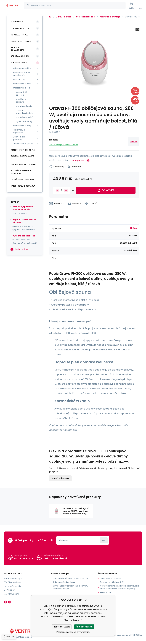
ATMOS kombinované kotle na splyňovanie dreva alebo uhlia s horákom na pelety (119, 587)
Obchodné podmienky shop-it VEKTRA (70, 578)
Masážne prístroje (24, 106)
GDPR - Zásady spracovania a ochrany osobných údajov (70, 587)
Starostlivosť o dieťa (22, 83)
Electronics (17, 21)
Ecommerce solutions (120, 635)
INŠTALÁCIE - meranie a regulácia (22, 172)
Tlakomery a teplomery (19, 131)
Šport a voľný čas (20, 56)
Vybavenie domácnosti (17, 48)
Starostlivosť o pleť (24, 117)
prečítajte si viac (78, 160)
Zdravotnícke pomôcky (19, 138)
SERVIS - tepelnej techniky (23, 164)
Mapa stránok (25, 637)
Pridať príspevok (60, 478)
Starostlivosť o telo (85, 16)
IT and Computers (20, 28)
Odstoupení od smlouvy (64, 582)
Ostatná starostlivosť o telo (24, 111)
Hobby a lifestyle (19, 34)
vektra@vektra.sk (56, 558)
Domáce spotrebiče (21, 41)
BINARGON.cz (136, 635)
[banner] (12, 5)
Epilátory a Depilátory (23, 68)
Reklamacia (105, 592)
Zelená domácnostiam (22, 179)
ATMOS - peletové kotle (22, 150)
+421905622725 (23, 558)
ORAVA (133, 141)
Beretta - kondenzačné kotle (22, 157)
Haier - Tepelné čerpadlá (23, 186)
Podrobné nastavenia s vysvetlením (73, 632)
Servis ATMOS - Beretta (110, 578)
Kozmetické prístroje (110, 16)
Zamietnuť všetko (62, 627)
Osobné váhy (19, 79)
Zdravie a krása (63, 16)
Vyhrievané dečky (24, 121)
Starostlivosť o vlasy (22, 125)
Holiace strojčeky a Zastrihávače (21, 74)
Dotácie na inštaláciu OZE (112, 582)
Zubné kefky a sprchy (23, 143)
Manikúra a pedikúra (21, 100)
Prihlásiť (104, 540)
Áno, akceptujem (84, 627)
